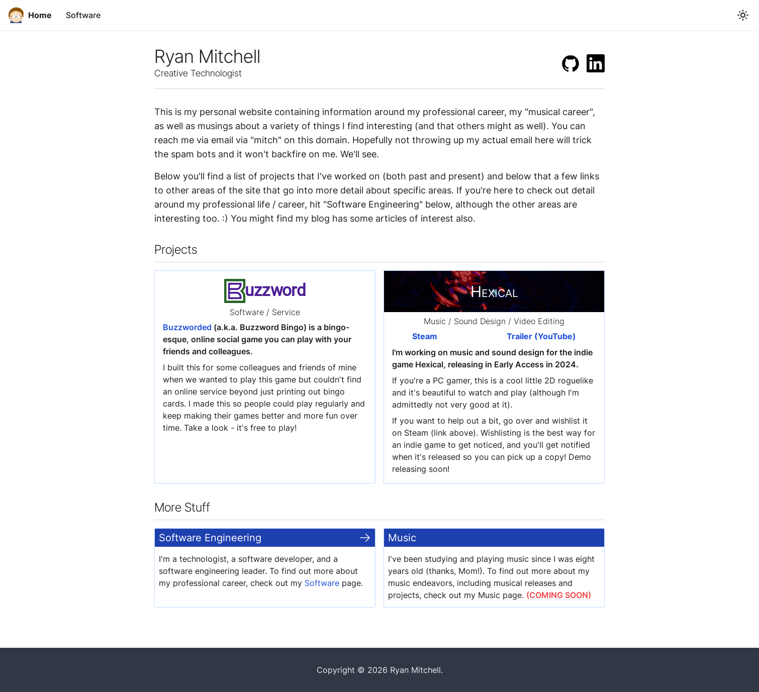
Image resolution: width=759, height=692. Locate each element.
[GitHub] (570, 63)
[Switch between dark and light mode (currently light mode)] (743, 15)
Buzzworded (187, 327)
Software (83, 15)
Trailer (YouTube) (541, 336)
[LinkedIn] (596, 63)
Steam (424, 336)
